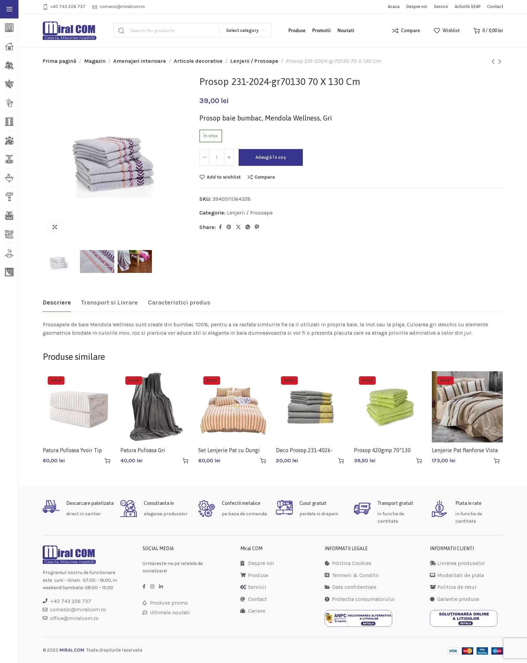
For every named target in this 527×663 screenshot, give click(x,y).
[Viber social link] (256, 227)
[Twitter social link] (238, 227)
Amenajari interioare (139, 61)
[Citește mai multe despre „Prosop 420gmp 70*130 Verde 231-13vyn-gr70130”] (419, 461)
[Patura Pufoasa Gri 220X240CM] (156, 406)
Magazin (95, 61)
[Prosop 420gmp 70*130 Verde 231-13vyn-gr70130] (389, 406)
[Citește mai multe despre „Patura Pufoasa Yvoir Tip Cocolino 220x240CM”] (108, 461)
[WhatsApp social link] (247, 227)
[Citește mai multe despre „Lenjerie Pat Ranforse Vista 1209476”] (497, 461)
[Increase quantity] (229, 157)
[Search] (192, 30)
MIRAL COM (71, 650)
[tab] (57, 303)
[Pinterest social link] (229, 227)
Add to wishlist (224, 177)
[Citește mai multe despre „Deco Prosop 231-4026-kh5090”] (341, 461)
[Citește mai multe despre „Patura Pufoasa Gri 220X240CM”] (185, 461)
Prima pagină (59, 61)
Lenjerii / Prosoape (254, 61)
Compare (264, 177)
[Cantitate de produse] (216, 157)
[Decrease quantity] (204, 157)
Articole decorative (198, 61)
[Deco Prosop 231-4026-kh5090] (311, 406)
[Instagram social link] (152, 587)
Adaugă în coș (270, 157)
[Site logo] (69, 30)
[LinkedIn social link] (161, 587)
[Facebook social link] (220, 227)
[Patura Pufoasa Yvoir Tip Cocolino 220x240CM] (78, 406)
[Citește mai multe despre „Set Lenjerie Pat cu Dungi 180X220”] (263, 461)
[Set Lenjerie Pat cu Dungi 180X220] (234, 406)
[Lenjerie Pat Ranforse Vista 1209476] (467, 406)
